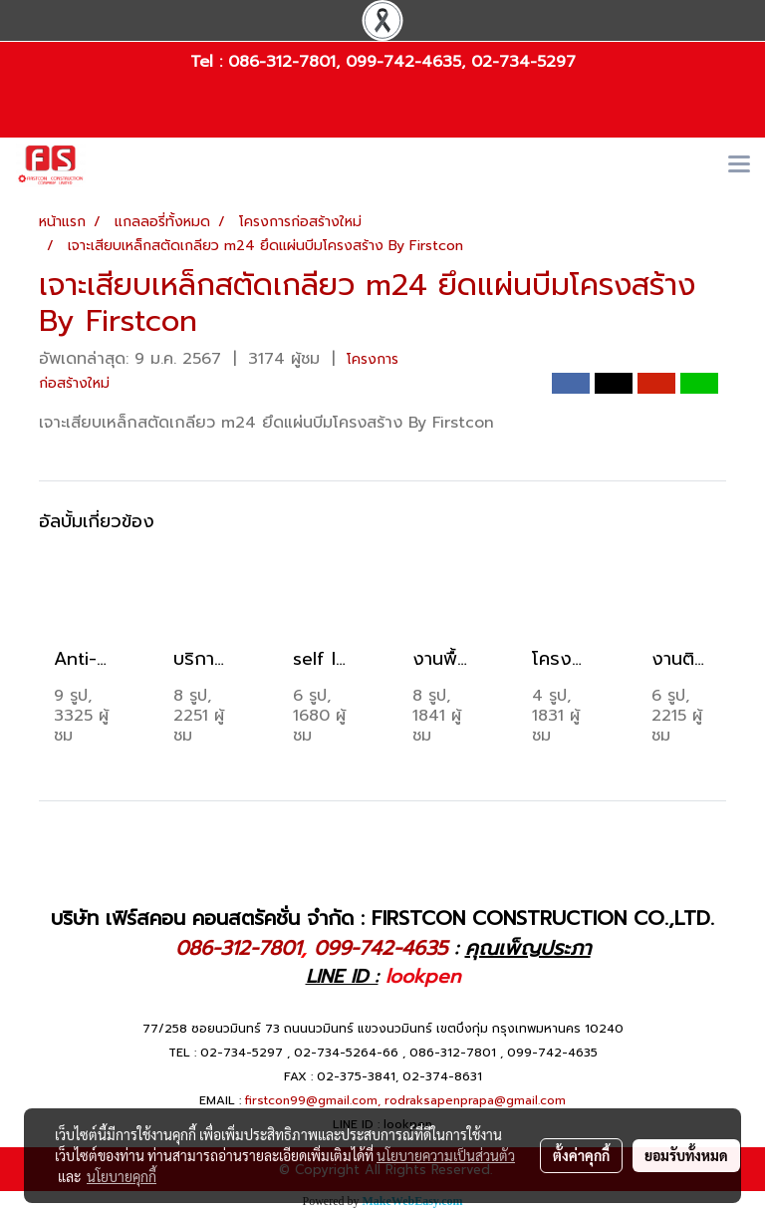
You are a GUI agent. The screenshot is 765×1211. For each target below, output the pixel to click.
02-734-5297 (523, 62)
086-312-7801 (282, 62)
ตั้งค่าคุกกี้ (581, 1155)
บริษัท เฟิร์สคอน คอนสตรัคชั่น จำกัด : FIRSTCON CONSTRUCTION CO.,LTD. (382, 918)
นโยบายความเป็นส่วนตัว (446, 1155)
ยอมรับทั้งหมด (686, 1155)
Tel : (209, 62)
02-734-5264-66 (346, 1052)
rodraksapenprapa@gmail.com (475, 1100)
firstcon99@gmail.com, (313, 1100)
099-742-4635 (403, 62)
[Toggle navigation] (739, 165)
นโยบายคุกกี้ (121, 1176)
